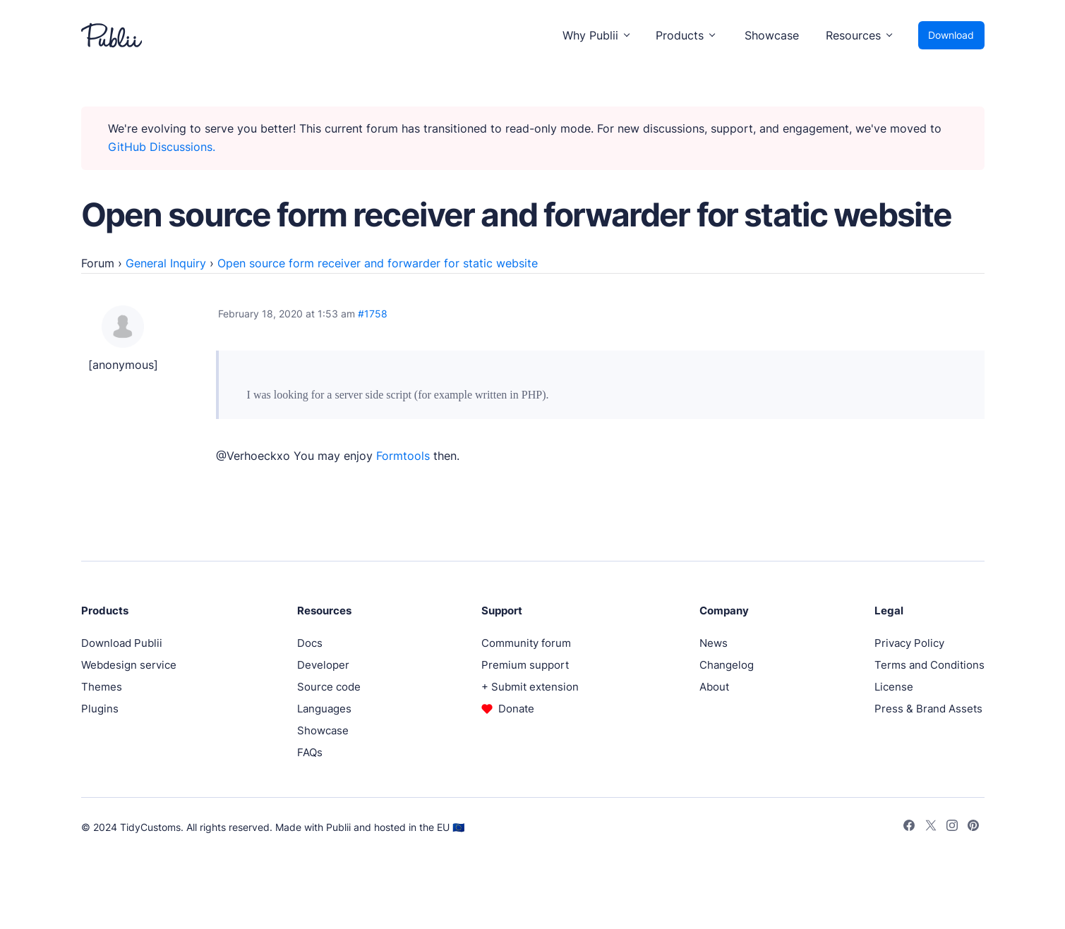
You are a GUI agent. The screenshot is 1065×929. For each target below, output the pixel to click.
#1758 (372, 314)
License (893, 686)
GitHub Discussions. (161, 147)
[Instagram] (952, 827)
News (713, 643)
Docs (310, 643)
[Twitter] (931, 827)
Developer (323, 665)
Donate (516, 708)
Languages (324, 708)
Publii (338, 827)
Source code (329, 686)
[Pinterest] (973, 827)
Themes (101, 686)
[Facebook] (909, 827)
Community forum (526, 643)
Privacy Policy (909, 643)
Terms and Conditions (929, 665)
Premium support (525, 665)
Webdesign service (128, 665)
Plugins (100, 708)
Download (951, 35)
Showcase (772, 35)
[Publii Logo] (111, 35)
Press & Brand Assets (928, 708)
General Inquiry (166, 263)
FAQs (310, 752)
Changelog (726, 665)
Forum (97, 263)
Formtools (403, 456)
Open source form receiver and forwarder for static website (377, 263)
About (714, 686)
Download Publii (121, 643)
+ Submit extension (530, 686)
